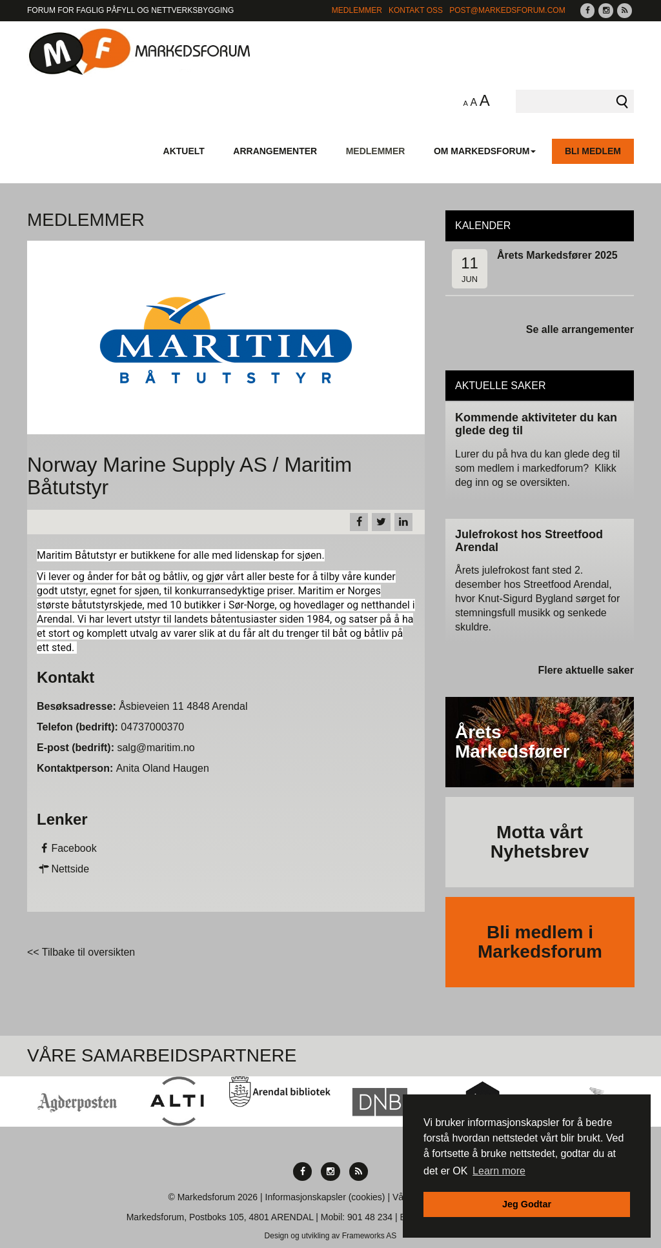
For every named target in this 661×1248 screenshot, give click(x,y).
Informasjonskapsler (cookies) (325, 1197)
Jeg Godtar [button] (526, 1204)
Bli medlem (593, 151)
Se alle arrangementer (580, 329)
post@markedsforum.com (507, 10)
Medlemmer (357, 10)
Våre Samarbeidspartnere (162, 1055)
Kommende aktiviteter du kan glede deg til (536, 424)
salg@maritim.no (155, 747)
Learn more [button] (499, 1170)
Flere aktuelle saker (586, 670)
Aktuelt (184, 151)
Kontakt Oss (416, 10)
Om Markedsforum (485, 151)
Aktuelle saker (500, 385)
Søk (622, 101)
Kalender (483, 225)
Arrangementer (275, 151)
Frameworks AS (369, 1235)
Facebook (67, 848)
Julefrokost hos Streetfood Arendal (529, 541)
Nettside (63, 868)
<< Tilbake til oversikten (81, 952)
